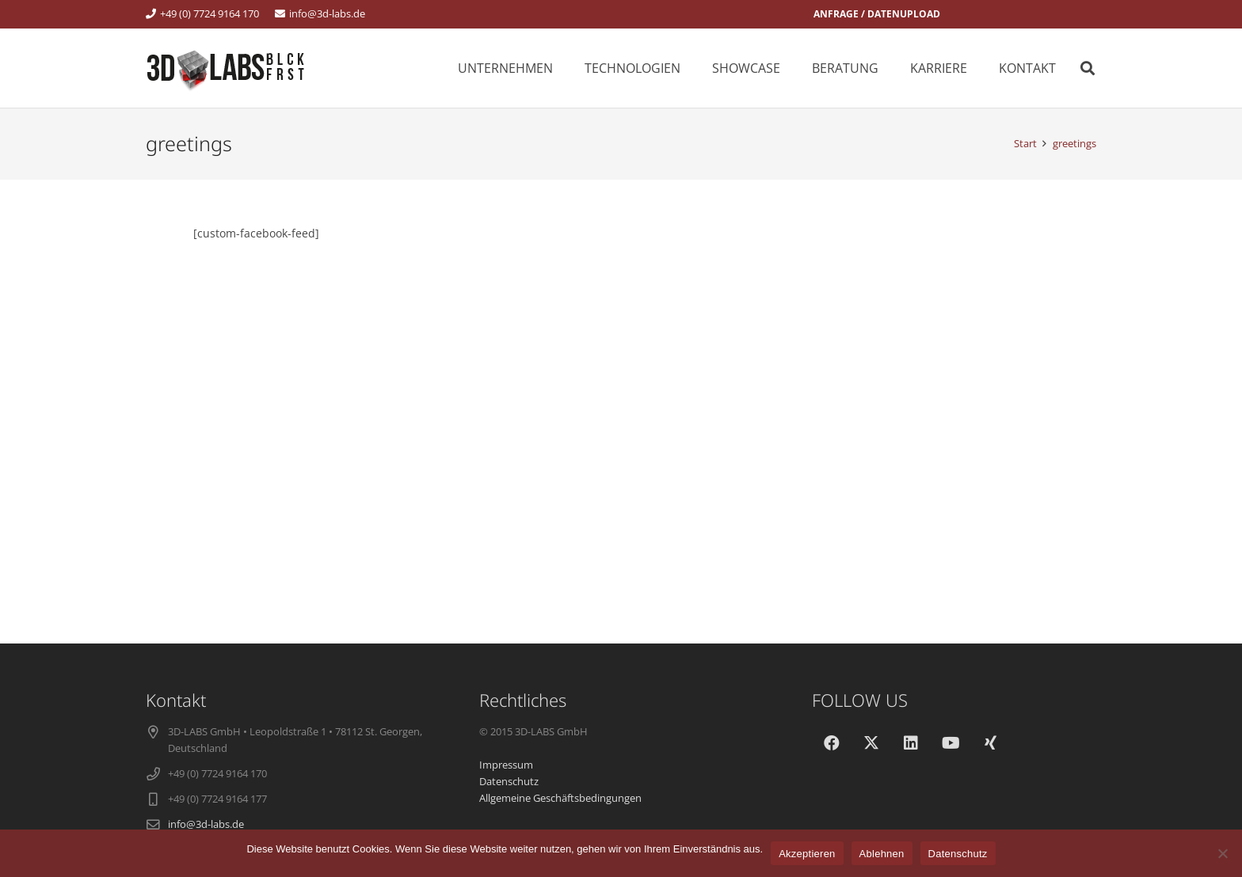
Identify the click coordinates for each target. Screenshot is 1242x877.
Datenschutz (958, 854)
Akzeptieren (807, 854)
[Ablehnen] (1222, 853)
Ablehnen (882, 854)
